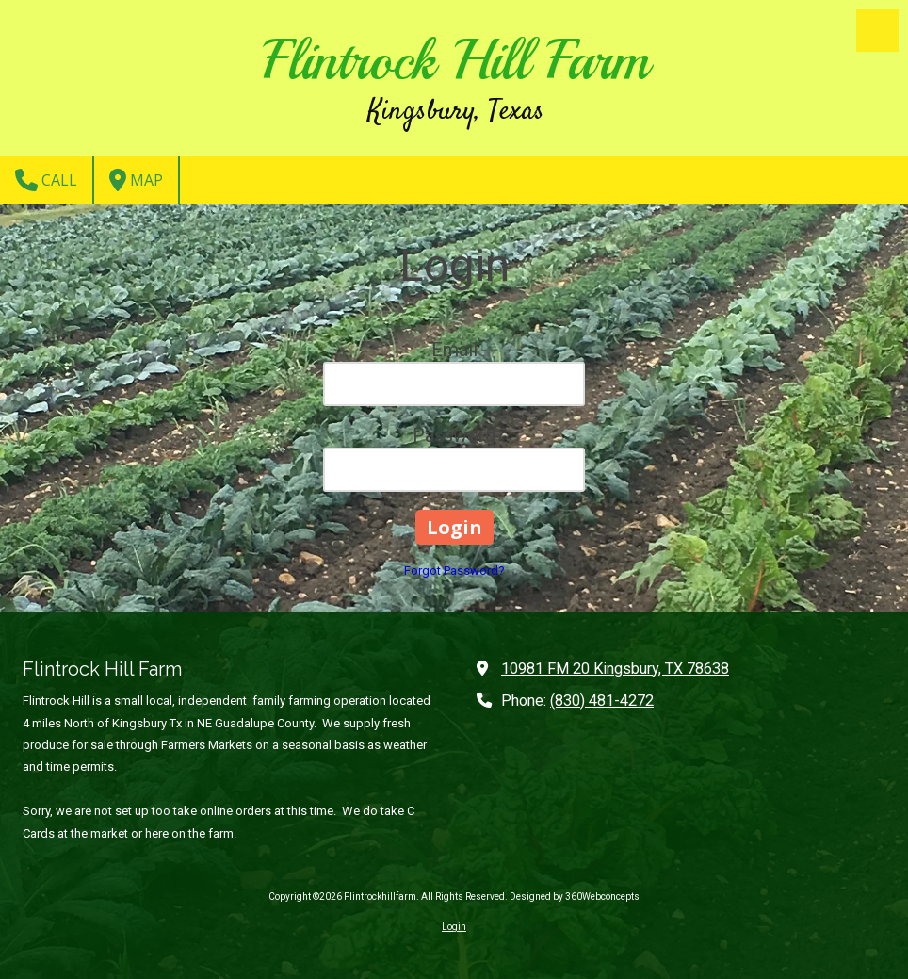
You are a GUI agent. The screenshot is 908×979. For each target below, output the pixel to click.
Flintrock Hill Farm (456, 60)
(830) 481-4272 (602, 701)
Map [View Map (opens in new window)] (136, 180)
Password (454, 435)
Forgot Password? (454, 570)
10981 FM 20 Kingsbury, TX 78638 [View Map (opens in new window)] (615, 668)
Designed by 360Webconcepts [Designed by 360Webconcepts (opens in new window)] (575, 896)
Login (454, 927)
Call (46, 180)
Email (454, 349)
